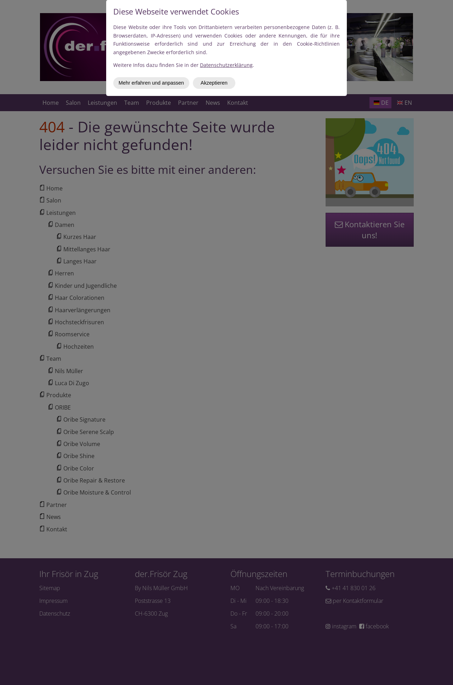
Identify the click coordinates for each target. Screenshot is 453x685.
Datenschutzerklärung (226, 65)
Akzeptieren (214, 83)
